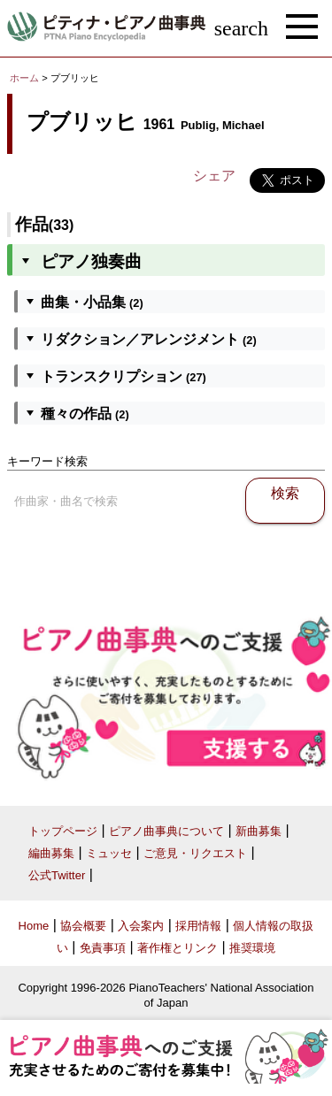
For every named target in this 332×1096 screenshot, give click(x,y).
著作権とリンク (177, 947)
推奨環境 (252, 947)
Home (34, 925)
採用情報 (198, 925)
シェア (214, 175)
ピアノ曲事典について (166, 831)
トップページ (62, 831)
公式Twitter (56, 875)
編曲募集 (51, 853)
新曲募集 (258, 831)
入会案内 (141, 925)
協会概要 (83, 925)
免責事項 (103, 947)
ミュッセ (109, 853)
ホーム (24, 78)
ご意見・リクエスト (195, 853)
